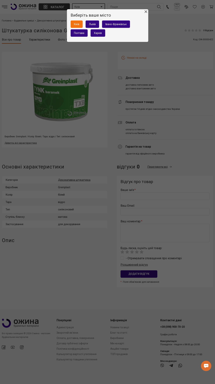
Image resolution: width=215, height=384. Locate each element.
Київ (76, 24)
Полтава (79, 33)
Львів (92, 24)
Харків (98, 33)
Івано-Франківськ (116, 24)
